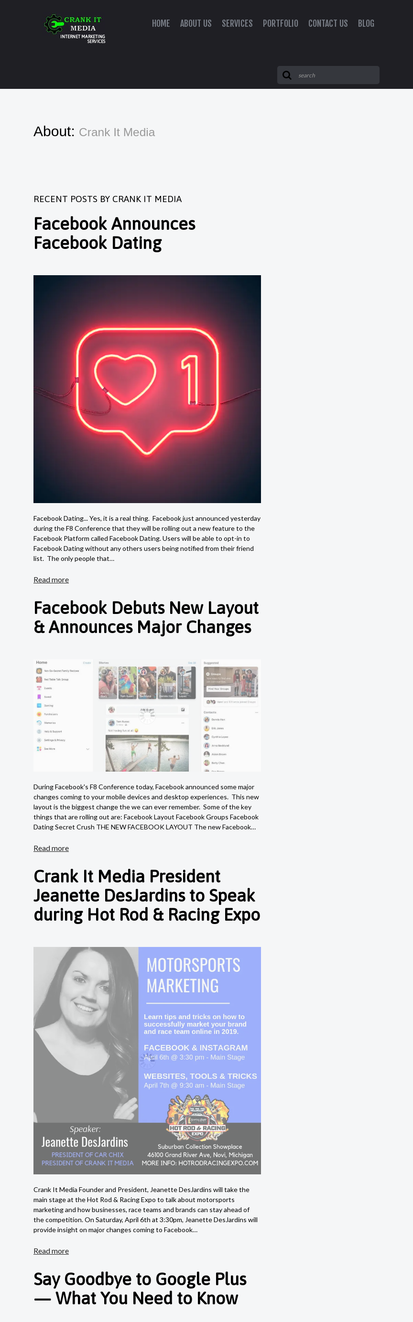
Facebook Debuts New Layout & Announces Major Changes (146, 617)
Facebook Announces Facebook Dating (114, 233)
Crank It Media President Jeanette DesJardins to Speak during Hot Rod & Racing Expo (146, 895)
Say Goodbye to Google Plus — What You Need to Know (139, 1288)
